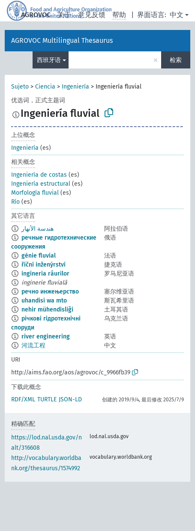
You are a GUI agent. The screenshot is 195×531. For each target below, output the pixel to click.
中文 (176, 15)
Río (15, 201)
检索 (176, 60)
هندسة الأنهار (37, 228)
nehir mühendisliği (47, 309)
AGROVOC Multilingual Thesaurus (62, 40)
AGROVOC (36, 15)
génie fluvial (38, 255)
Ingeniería (75, 86)
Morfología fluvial (35, 192)
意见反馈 (91, 15)
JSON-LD (70, 399)
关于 (64, 15)
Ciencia (45, 86)
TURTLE (47, 399)
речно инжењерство (50, 291)
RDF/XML (23, 399)
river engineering (45, 336)
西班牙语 (49, 60)
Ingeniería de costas (39, 174)
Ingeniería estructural (40, 183)
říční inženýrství (43, 264)
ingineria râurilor (45, 273)
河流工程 (33, 345)
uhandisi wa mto (44, 300)
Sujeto (20, 86)
